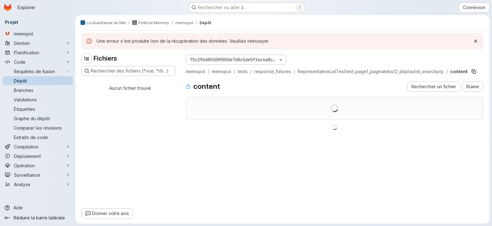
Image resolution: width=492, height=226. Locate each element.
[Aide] (38, 207)
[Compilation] (38, 146)
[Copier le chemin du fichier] (474, 72)
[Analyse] (38, 184)
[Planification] (38, 52)
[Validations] (38, 99)
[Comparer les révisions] (38, 127)
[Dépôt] (38, 80)
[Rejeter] (475, 41)
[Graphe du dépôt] (38, 118)
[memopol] (38, 33)
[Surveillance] (38, 174)
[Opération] (38, 165)
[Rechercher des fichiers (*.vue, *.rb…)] (129, 71)
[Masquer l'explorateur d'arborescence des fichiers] (87, 58)
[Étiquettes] (38, 109)
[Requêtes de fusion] (38, 71)
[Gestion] (38, 43)
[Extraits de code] (38, 137)
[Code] (38, 61)
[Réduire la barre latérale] (38, 217)
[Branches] (38, 90)
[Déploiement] (38, 156)
